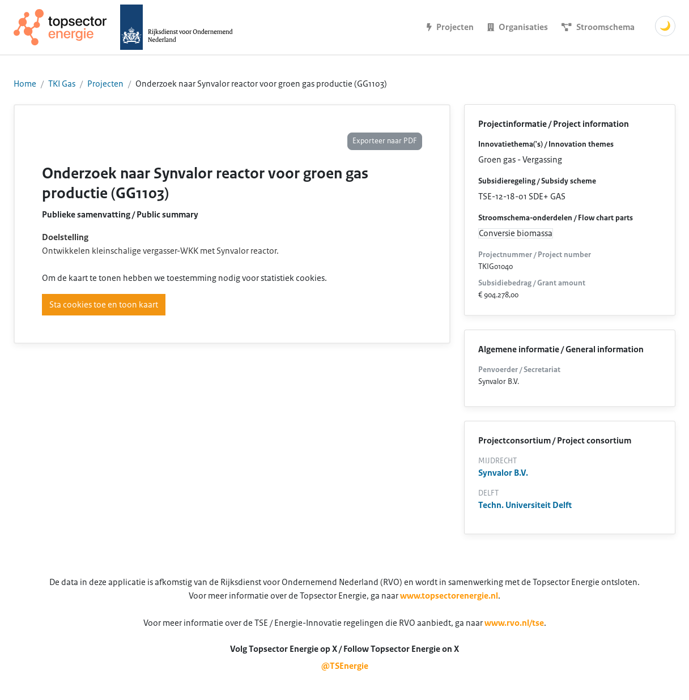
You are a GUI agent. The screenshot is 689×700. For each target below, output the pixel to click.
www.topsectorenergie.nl (449, 595)
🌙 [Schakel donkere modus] (665, 26)
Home (25, 83)
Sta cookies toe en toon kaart (103, 304)
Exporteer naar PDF (384, 141)
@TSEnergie (344, 666)
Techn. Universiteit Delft (525, 505)
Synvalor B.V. (503, 472)
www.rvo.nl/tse (514, 623)
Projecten (105, 83)
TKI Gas (61, 83)
